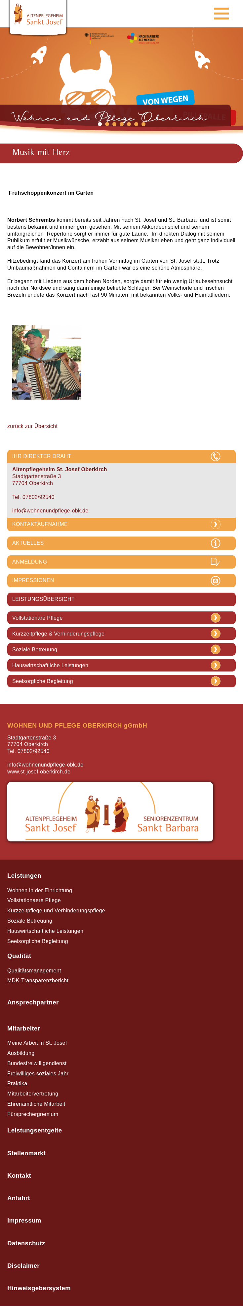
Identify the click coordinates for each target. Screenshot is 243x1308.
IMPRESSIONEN (33, 580)
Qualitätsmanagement (34, 970)
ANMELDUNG (29, 562)
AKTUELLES (28, 543)
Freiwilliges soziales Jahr (37, 1073)
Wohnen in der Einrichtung (39, 890)
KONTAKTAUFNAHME (40, 524)
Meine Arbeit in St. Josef (37, 1043)
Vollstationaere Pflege (34, 900)
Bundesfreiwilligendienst (36, 1063)
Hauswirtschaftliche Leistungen (50, 665)
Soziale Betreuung (34, 649)
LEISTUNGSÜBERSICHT (43, 599)
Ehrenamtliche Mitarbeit (36, 1104)
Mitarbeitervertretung (32, 1093)
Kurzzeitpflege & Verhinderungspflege (58, 634)
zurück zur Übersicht (32, 426)
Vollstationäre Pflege (37, 618)
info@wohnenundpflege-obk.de (50, 510)
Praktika (17, 1083)
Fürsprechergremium (32, 1114)
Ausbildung (20, 1053)
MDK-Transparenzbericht (37, 980)
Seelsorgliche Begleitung (42, 681)
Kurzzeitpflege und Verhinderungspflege (56, 910)
